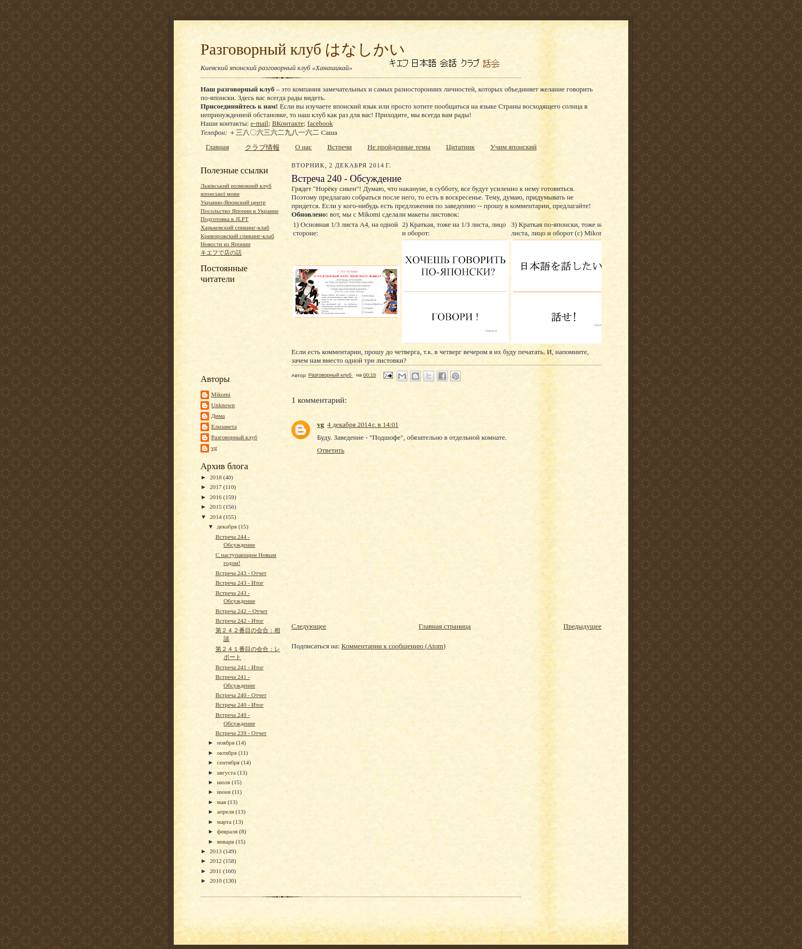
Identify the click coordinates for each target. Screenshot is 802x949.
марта (225, 821)
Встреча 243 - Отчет (241, 573)
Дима (218, 415)
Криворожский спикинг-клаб (237, 236)
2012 (216, 861)
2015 (216, 506)
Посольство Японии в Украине (239, 211)
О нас (303, 147)
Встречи (339, 147)
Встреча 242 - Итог (239, 620)
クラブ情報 (262, 147)
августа (227, 772)
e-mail (259, 123)
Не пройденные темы (398, 147)
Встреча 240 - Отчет (241, 695)
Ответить (330, 450)
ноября (226, 742)
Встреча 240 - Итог (239, 704)
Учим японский (513, 147)
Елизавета (224, 426)
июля (224, 782)
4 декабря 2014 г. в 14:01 (362, 424)
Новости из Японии (225, 244)
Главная (217, 147)
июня (224, 792)
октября (227, 752)
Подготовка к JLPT (224, 219)
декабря (227, 526)
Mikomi (220, 394)
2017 (216, 487)
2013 (216, 851)
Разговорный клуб (234, 437)
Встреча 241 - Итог (239, 667)
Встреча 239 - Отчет (241, 733)
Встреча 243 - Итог (239, 582)
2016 (216, 497)
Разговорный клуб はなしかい (302, 49)
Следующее (308, 626)
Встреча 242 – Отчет (241, 611)
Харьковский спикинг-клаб (234, 227)
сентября (229, 762)
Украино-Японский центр (233, 202)
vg (214, 448)
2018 (216, 477)
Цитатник (460, 147)
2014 (216, 517)
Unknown (223, 405)
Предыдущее (583, 626)
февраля (228, 831)
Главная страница (445, 626)
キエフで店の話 (221, 252)
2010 (216, 880)
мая (222, 802)
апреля (226, 811)
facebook (320, 123)
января (226, 841)
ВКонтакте (288, 123)
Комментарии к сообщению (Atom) (394, 646)
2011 (216, 871)
